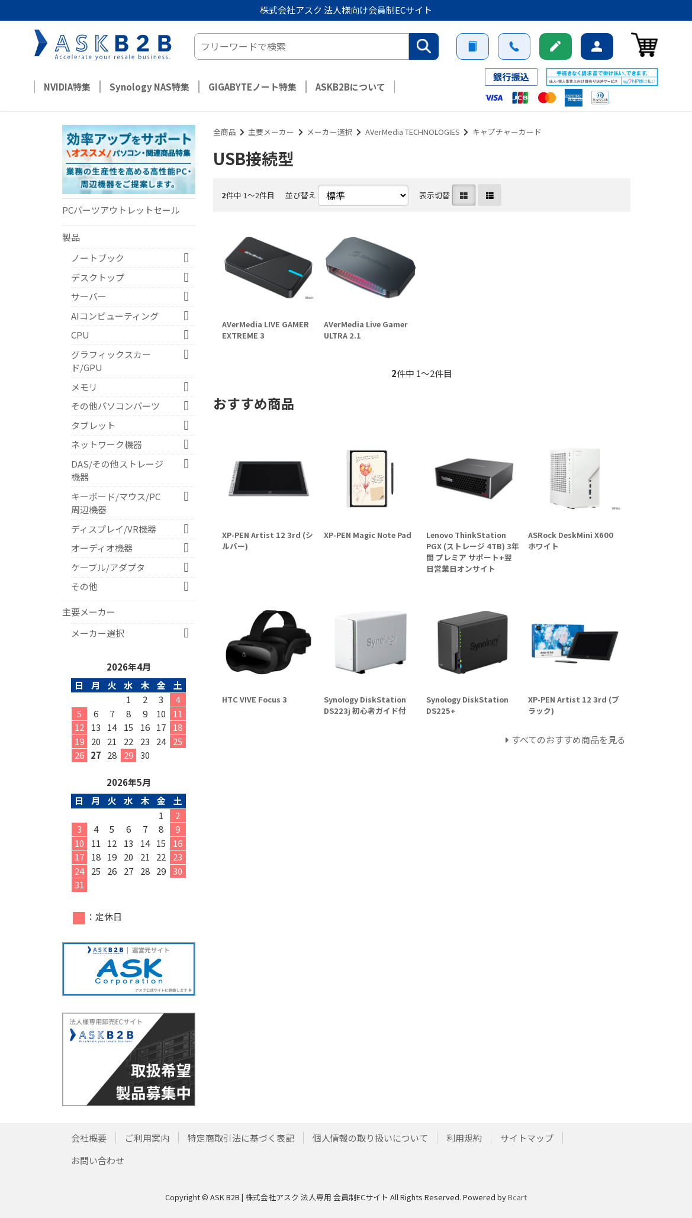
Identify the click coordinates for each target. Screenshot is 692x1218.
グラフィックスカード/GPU (111, 361)
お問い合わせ (514, 46)
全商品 (224, 131)
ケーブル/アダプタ (108, 567)
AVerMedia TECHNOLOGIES (412, 131)
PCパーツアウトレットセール (121, 210)
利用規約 (464, 1138)
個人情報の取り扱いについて (370, 1138)
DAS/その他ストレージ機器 (117, 470)
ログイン (597, 46)
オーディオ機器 (102, 548)
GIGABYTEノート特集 (252, 86)
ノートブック (97, 258)
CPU (80, 334)
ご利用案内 (473, 46)
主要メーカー (271, 131)
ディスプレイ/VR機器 (113, 529)
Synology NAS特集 (149, 86)
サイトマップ (526, 1138)
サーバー (89, 296)
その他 (84, 586)
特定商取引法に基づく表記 (241, 1138)
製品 (71, 237)
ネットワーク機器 (106, 444)
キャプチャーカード (507, 131)
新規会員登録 (555, 46)
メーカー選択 (330, 131)
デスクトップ (97, 277)
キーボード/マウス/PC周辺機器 (115, 503)
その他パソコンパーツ (115, 405)
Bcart (517, 1197)
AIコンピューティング (115, 316)
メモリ (84, 387)
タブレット (93, 425)
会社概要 (89, 1138)
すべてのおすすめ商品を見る (568, 739)
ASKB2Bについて (350, 86)
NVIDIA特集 (67, 86)
